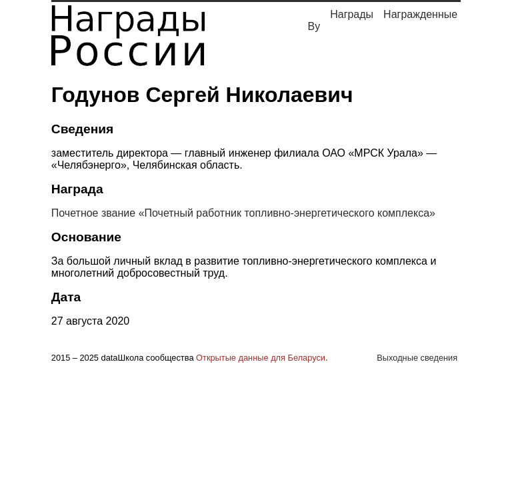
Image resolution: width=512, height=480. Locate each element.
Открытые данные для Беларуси (260, 358)
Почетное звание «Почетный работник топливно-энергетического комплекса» (243, 213)
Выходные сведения (417, 358)
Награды (351, 14)
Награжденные (420, 14)
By (314, 26)
